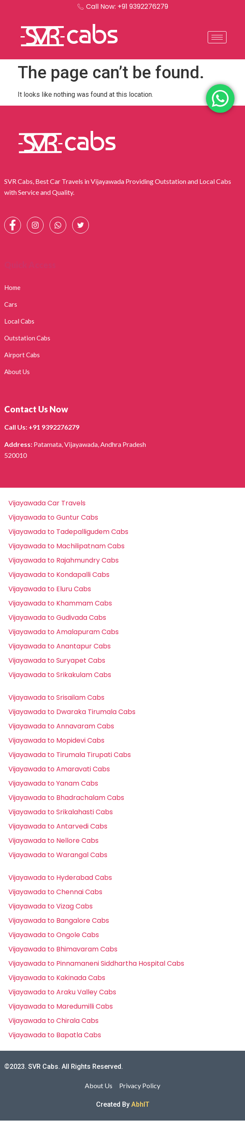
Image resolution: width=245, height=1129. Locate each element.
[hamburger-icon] (217, 37)
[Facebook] (12, 225)
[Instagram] (35, 225)
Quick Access (30, 265)
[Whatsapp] (58, 225)
